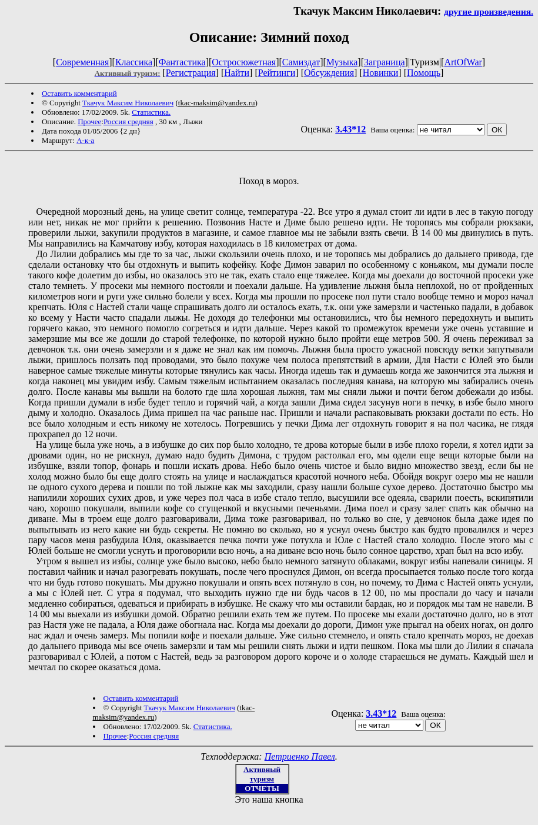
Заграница (384, 62)
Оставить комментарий (79, 93)
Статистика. (151, 112)
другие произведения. (488, 11)
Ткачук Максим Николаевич (127, 102)
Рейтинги (277, 73)
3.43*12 (350, 129)
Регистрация (191, 73)
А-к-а (85, 140)
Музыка (342, 62)
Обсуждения (329, 73)
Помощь (423, 73)
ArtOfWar (463, 62)
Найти (236, 73)
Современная (82, 62)
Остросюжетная (244, 62)
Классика (133, 62)
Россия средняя (128, 121)
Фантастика (182, 62)
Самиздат (301, 62)
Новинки (381, 73)
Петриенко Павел (300, 756)
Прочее (89, 121)
